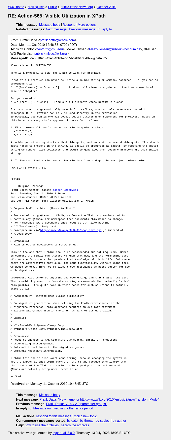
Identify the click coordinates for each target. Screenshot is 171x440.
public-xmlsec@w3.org (77, 7)
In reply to (105, 29)
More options (87, 24)
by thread (87, 420)
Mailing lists (36, 7)
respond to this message (53, 416)
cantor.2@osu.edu (50, 49)
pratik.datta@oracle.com (57, 40)
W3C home (16, 7)
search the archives (75, 425)
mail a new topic (85, 416)
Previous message (82, 29)
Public (52, 7)
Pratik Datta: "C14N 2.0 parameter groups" (76, 404)
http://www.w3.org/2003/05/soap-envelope (70, 230)
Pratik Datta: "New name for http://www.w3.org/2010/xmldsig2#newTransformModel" (100, 399)
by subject (103, 420)
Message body (49, 24)
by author (119, 420)
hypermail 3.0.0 (63, 433)
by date (72, 420)
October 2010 (106, 7)
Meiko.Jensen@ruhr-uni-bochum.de (114, 49)
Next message (56, 29)
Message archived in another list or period (63, 408)
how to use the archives (42, 425)
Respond (69, 24)
